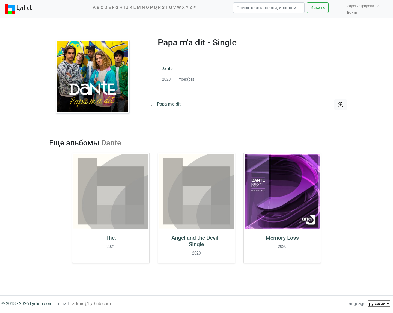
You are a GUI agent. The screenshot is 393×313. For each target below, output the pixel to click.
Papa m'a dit (169, 104)
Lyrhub (18, 9)
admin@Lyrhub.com (91, 303)
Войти (352, 12)
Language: (368, 303)
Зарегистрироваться (365, 6)
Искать (317, 7)
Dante (167, 68)
